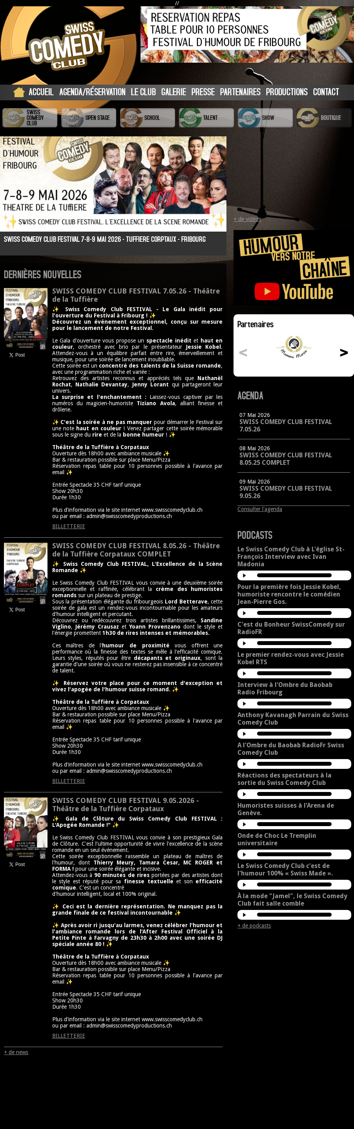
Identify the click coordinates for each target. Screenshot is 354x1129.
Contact (326, 91)
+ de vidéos (247, 219)
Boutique (324, 117)
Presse (203, 91)
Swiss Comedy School (147, 117)
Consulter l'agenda (259, 509)
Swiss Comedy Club (29, 117)
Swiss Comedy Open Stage (88, 117)
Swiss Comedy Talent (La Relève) (206, 117)
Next (214, 197)
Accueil (41, 91)
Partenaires (240, 91)
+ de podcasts (254, 925)
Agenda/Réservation (92, 91)
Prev (13, 197)
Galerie (173, 91)
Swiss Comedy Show (265, 117)
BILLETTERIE (68, 526)
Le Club (143, 91)
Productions (287, 91)
